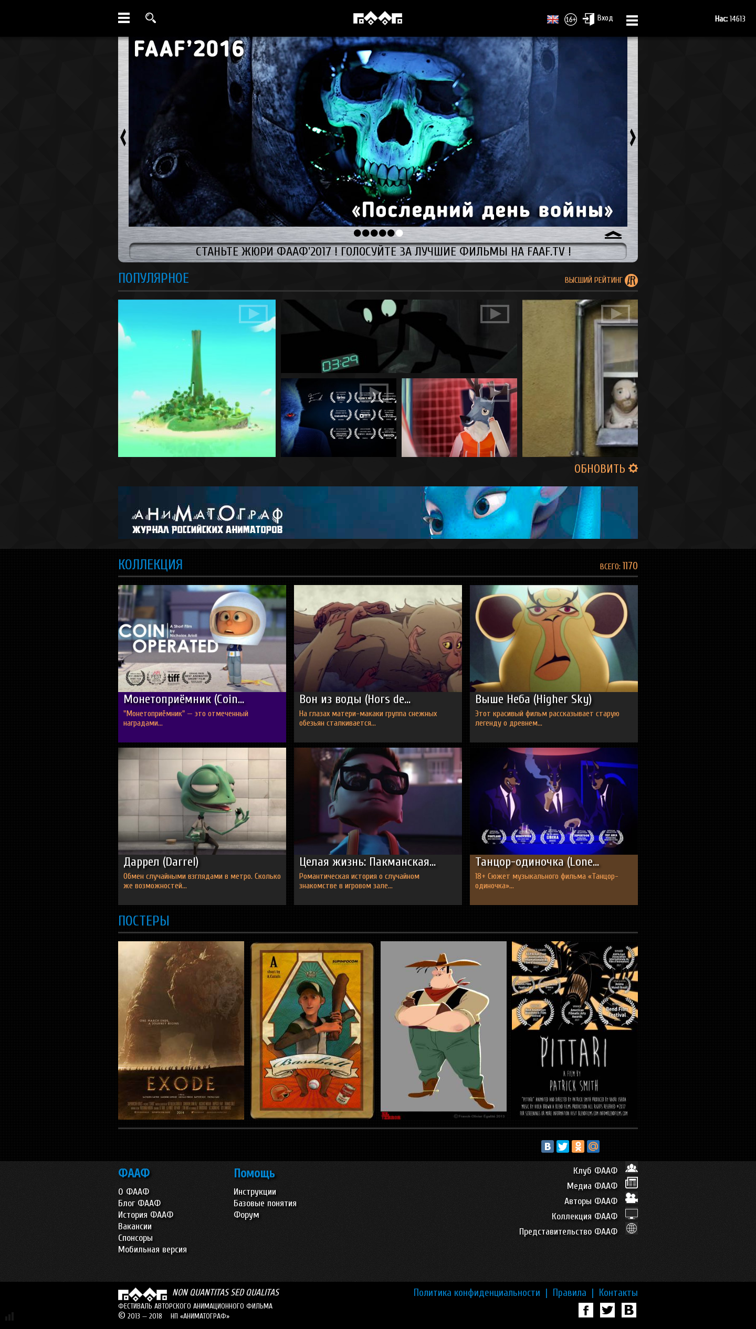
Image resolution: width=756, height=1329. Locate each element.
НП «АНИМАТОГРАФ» (200, 1316)
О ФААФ (133, 1191)
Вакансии (135, 1226)
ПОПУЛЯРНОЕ (153, 278)
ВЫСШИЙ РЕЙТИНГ (595, 280)
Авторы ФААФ (601, 1201)
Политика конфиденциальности (481, 1293)
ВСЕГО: (611, 566)
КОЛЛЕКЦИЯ (150, 565)
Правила (573, 1293)
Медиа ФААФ (602, 1186)
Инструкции (255, 1191)
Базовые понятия (265, 1203)
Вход (597, 19)
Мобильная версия (152, 1249)
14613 (730, 19)
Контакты (618, 1293)
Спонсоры (135, 1237)
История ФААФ (145, 1214)
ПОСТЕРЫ (144, 921)
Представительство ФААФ (578, 1231)
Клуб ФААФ (605, 1170)
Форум (246, 1214)
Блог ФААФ (139, 1203)
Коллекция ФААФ (595, 1216)
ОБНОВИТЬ (606, 469)
